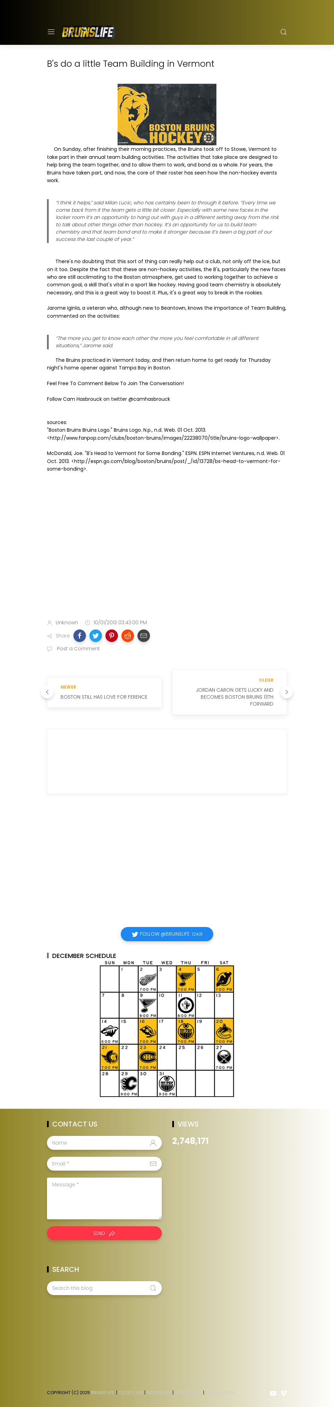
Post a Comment (78, 648)
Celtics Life (130, 1393)
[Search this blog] (104, 1288)
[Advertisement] (167, 559)
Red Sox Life (159, 1393)
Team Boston (219, 1393)
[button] (79, 635)
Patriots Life (188, 1393)
